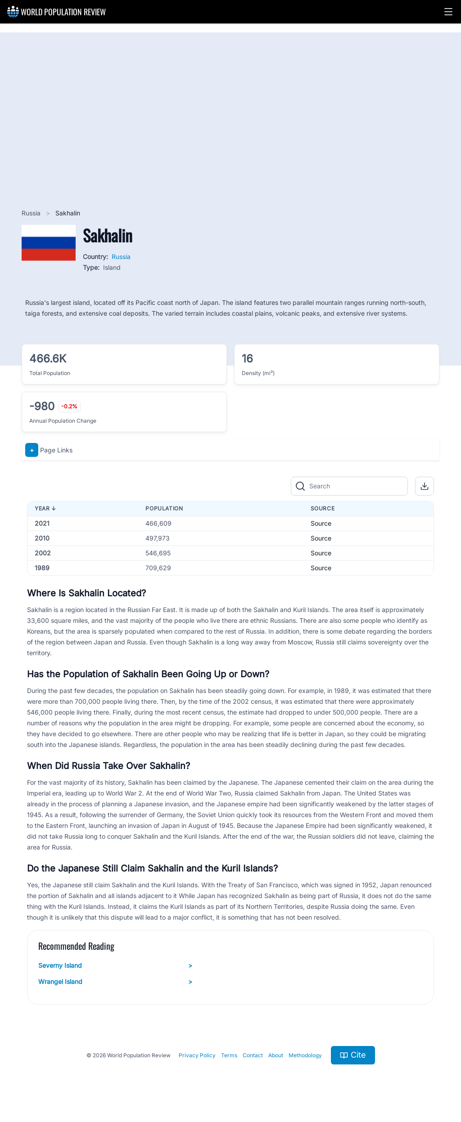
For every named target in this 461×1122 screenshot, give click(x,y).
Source (321, 523)
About (275, 1055)
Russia (32, 213)
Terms (229, 1055)
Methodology (305, 1055)
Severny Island (115, 965)
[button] (448, 11)
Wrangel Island (115, 981)
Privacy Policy (197, 1055)
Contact (253, 1055)
